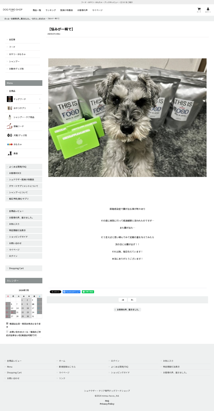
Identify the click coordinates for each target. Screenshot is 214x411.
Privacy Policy (107, 403)
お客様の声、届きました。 (127, 309)
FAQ (107, 400)
